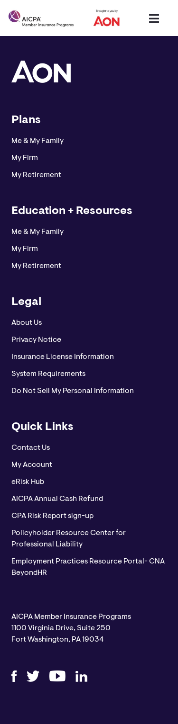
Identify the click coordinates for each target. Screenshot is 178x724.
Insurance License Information (62, 357)
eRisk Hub (27, 482)
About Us (26, 323)
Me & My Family (37, 141)
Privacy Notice (36, 340)
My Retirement (36, 175)
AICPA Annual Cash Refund (57, 499)
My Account (31, 465)
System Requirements (48, 374)
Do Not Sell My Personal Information (72, 391)
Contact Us (30, 448)
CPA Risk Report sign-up (52, 516)
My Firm (24, 158)
